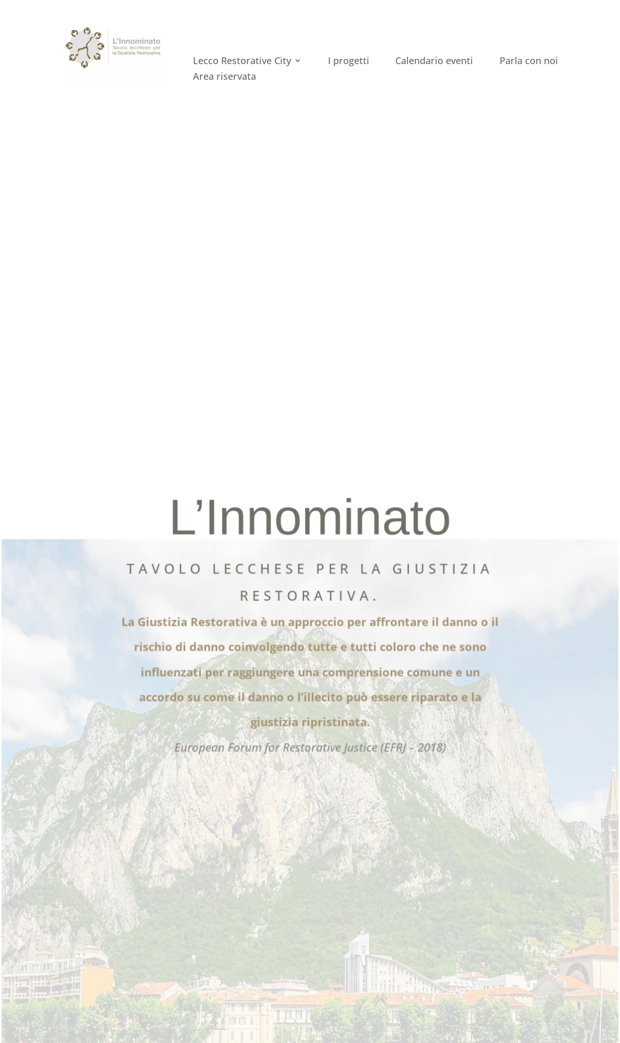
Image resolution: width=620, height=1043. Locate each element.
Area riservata (224, 77)
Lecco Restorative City (242, 62)
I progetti (348, 62)
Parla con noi (529, 62)
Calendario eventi (434, 62)
